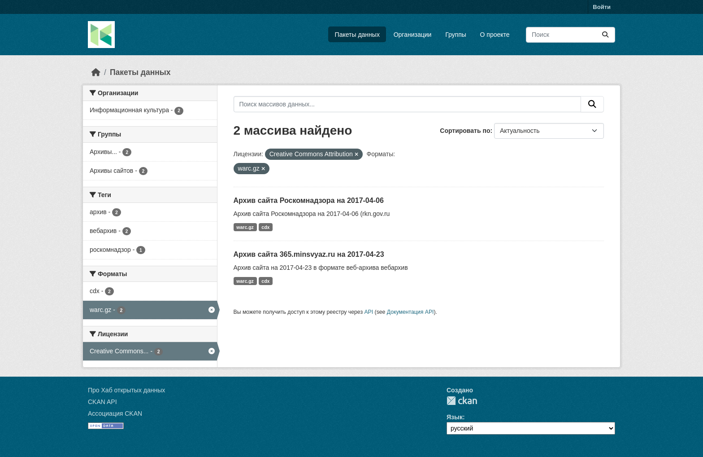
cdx (265, 227)
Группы (455, 34)
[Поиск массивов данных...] (570, 35)
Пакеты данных (357, 34)
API (368, 312)
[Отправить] (605, 35)
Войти (602, 7)
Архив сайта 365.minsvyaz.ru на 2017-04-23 (309, 254)
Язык (455, 417)
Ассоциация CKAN (115, 413)
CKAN (462, 400)
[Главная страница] (95, 72)
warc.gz (245, 227)
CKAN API (102, 401)
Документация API (410, 312)
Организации (413, 34)
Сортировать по (465, 130)
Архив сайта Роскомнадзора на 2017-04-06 (309, 200)
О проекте (495, 34)
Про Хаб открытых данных (126, 390)
